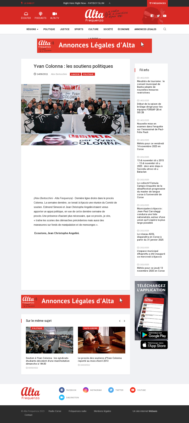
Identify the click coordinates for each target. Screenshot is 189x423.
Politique (49, 29)
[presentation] (120, 321)
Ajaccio (75, 74)
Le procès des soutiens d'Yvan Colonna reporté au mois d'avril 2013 (100, 359)
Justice (64, 29)
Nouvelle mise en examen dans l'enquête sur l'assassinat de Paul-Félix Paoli (150, 128)
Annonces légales (145, 29)
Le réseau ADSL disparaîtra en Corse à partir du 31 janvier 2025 (150, 237)
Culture (93, 29)
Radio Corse (55, 411)
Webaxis (153, 411)
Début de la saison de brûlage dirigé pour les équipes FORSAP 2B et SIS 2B (149, 108)
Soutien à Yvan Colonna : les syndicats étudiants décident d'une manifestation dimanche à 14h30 (48, 361)
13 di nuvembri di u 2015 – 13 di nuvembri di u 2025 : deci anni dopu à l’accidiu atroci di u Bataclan (150, 166)
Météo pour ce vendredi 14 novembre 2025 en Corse (150, 146)
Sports (78, 29)
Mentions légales (102, 411)
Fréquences (157, 3)
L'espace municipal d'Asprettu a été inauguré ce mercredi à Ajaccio (151, 253)
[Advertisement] (75, 171)
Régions (32, 29)
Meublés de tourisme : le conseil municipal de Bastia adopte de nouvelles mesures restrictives (151, 87)
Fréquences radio (77, 411)
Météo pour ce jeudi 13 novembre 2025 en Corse (151, 269)
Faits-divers (90, 328)
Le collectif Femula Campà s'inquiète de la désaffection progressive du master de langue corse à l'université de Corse (151, 190)
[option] (86, 3)
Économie (123, 29)
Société (108, 29)
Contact (28, 415)
